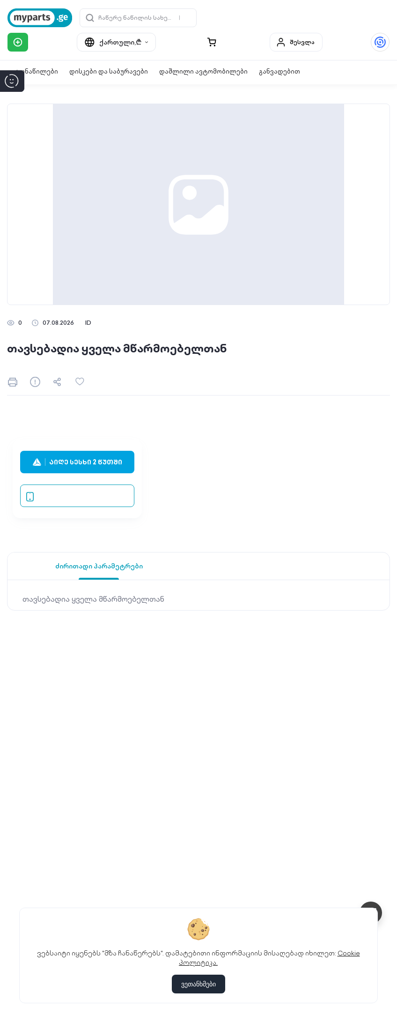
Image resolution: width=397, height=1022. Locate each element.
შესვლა (295, 42)
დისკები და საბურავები (108, 71)
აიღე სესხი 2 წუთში (77, 462)
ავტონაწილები (32, 71)
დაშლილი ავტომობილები (203, 71)
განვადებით (279, 71)
